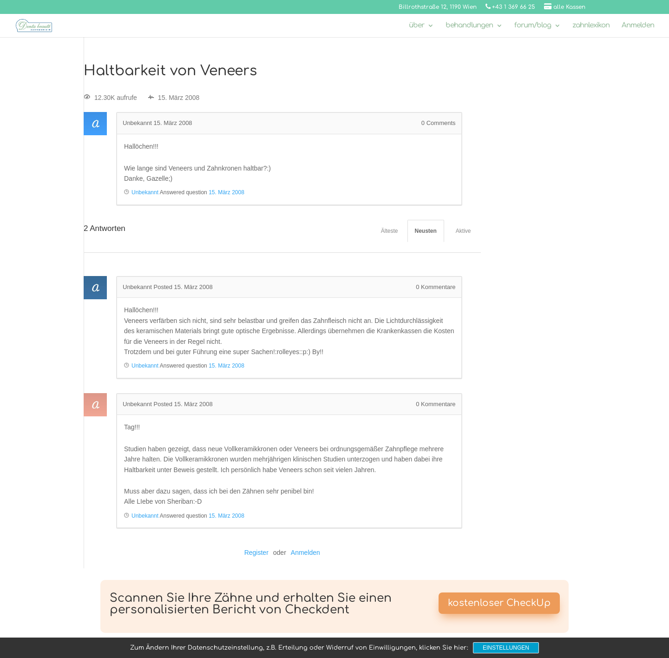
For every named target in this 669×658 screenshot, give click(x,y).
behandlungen (469, 25)
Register (256, 552)
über (416, 25)
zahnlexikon (591, 25)
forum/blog (532, 25)
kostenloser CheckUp (499, 603)
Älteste (389, 231)
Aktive (463, 231)
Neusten (426, 231)
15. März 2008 (226, 192)
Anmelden (638, 25)
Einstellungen (506, 648)
